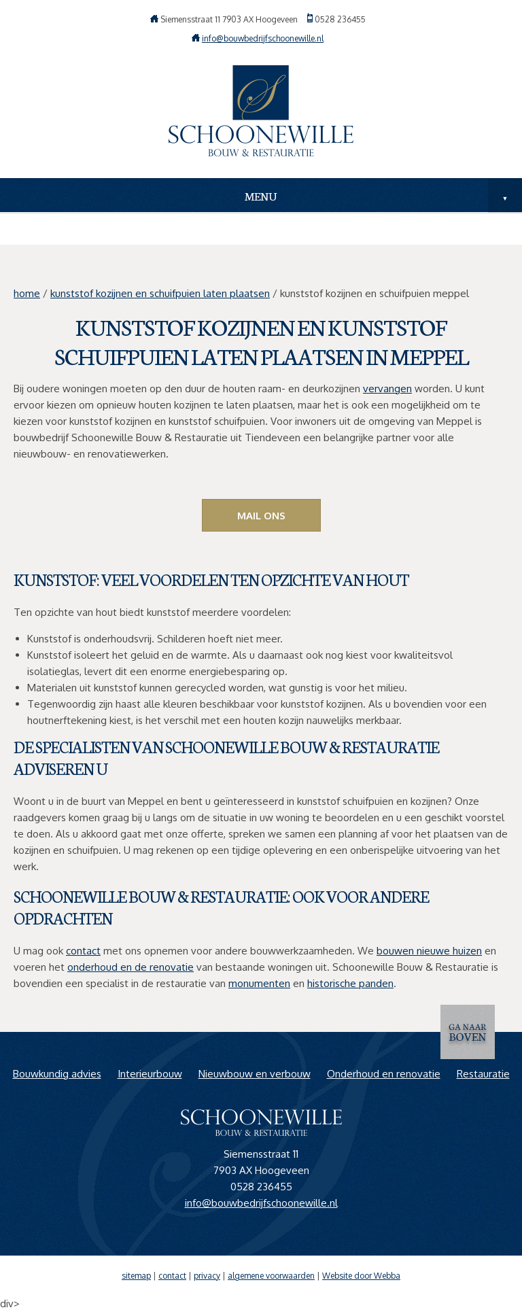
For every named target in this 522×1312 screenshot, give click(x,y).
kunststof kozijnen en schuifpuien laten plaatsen (160, 293)
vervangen (387, 388)
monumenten (259, 983)
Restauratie (483, 1073)
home (27, 293)
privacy (207, 1276)
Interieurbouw (150, 1073)
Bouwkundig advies (57, 1073)
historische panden (350, 983)
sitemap (136, 1276)
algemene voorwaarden (271, 1276)
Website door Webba (361, 1276)
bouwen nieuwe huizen (429, 950)
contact (83, 950)
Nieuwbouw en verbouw (254, 1073)
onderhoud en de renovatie (130, 967)
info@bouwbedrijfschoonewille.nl (263, 38)
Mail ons (261, 515)
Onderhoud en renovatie (383, 1073)
